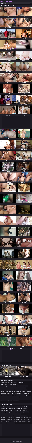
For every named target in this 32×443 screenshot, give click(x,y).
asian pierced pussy (18, 406)
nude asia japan (3, 406)
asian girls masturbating (25, 412)
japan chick (11, 412)
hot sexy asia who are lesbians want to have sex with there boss (11, 395)
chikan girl (16, 410)
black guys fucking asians (22, 415)
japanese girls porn (8, 421)
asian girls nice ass (14, 421)
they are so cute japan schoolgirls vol (6, 384)
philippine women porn (19, 419)
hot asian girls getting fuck (10, 408)
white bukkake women (14, 398)
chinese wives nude (4, 382)
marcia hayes (21, 398)
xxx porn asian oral (16, 400)
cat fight (2, 421)
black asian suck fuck (10, 393)
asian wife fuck (3, 419)
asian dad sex (3, 410)
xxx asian (17, 391)
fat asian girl (25, 408)
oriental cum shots (27, 419)
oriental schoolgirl (24, 395)
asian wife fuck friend (10, 406)
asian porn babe (3, 393)
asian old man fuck (25, 406)
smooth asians (3, 389)
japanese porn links (11, 417)
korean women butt (18, 393)
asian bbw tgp (19, 386)
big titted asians (3, 423)
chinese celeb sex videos (12, 382)
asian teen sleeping (4, 417)
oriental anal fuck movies (23, 410)
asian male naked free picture (5, 415)
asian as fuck (15, 384)
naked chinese (10, 400)
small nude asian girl (17, 412)
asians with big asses (27, 417)
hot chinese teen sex (28, 398)
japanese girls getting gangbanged (25, 391)
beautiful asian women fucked (5, 398)
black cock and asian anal (11, 423)
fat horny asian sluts (19, 408)
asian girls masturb (14, 415)
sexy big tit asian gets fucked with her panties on (8, 386)
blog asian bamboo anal (10, 389)
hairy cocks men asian (4, 391)
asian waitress (3, 408)
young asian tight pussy (4, 412)
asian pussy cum (25, 386)
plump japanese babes (20, 382)
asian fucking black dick (10, 410)
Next (21, 348)
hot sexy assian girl (12, 391)
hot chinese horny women (19, 417)
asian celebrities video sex (11, 419)
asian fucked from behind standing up (21, 389)
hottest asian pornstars (25, 393)
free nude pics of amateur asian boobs (24, 421)
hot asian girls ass (3, 400)
